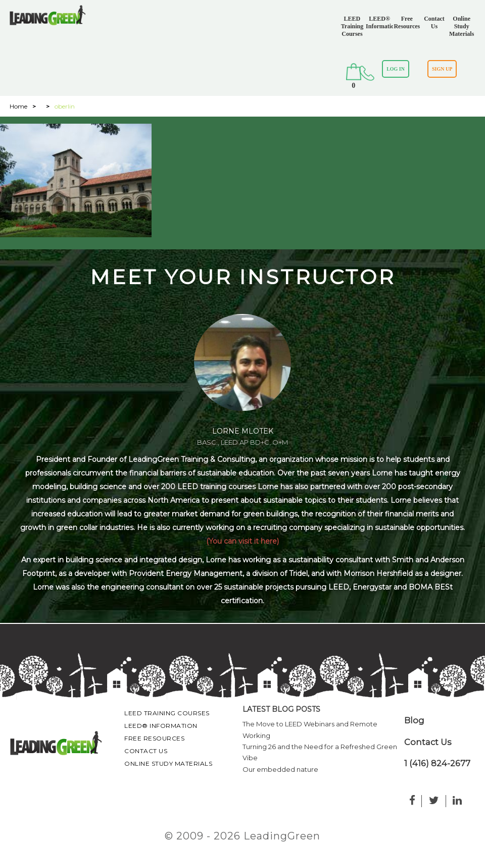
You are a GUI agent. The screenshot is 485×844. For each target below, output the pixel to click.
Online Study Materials (461, 26)
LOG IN (395, 69)
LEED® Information (379, 22)
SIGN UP (442, 69)
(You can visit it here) (242, 541)
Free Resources (407, 22)
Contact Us (434, 22)
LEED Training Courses (352, 26)
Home (18, 106)
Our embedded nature (280, 769)
